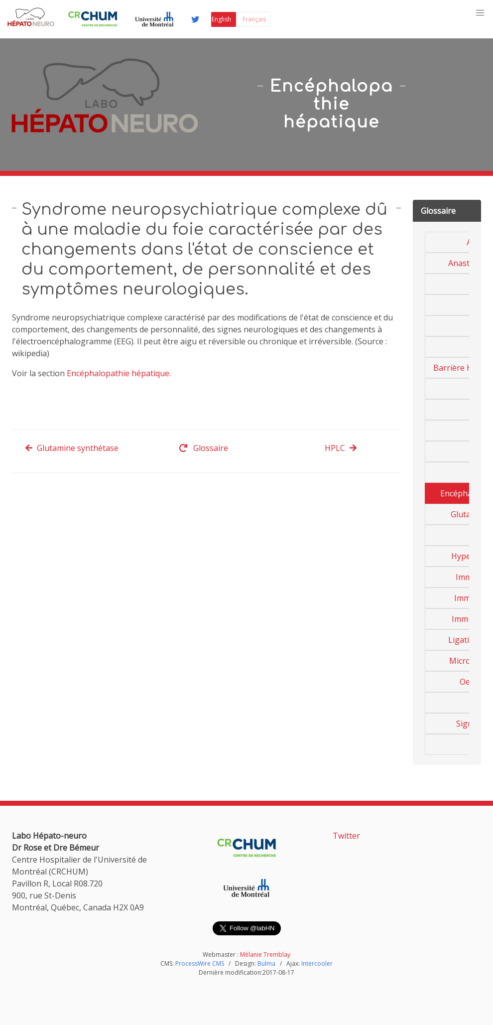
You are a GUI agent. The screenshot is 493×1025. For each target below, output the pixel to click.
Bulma (266, 963)
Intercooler (317, 963)
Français (254, 19)
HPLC (341, 447)
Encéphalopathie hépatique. (119, 373)
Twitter (346, 835)
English (221, 19)
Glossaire (203, 447)
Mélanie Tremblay (265, 954)
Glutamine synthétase (72, 447)
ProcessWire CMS (199, 963)
